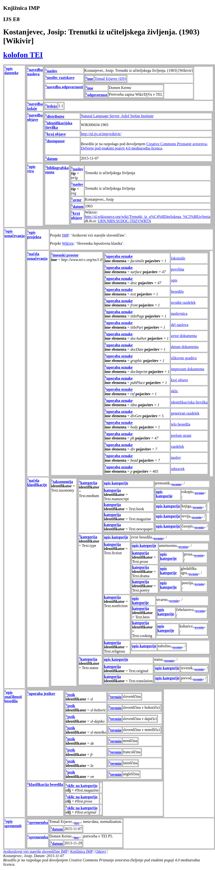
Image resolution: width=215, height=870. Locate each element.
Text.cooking (142, 636)
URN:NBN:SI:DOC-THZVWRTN (124, 221)
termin (176, 484)
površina (177, 269)
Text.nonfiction (116, 606)
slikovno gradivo (184, 358)
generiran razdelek (185, 413)
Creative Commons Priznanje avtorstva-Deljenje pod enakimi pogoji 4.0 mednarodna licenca (144, 146)
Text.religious (114, 651)
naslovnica (179, 313)
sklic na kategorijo (82, 786)
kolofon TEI (23, 54)
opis (174, 280)
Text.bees (142, 617)
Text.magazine (140, 519)
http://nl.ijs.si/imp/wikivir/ (101, 134)
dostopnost (56, 141)
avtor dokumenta (184, 336)
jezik (71, 695)
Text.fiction (113, 553)
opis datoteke (11, 70)
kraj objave (56, 134)
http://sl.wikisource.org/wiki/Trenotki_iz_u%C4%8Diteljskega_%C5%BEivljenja (147, 217)
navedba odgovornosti (65, 87)
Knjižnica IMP (81, 851)
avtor (77, 200)
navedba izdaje (35, 106)
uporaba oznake (119, 257)
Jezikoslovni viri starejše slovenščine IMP (35, 851)
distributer (56, 116)
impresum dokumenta (187, 369)
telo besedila (180, 424)
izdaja (52, 106)
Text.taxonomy (62, 490)
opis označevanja (14, 233)
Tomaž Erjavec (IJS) (110, 79)
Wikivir (68, 243)
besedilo (177, 291)
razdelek (177, 446)
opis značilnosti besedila (13, 696)
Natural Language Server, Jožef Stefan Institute (117, 116)
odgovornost (97, 95)
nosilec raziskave (60, 78)
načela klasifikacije (37, 482)
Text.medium (89, 496)
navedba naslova (35, 72)
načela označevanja (37, 256)
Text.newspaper (141, 529)
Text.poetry (141, 590)
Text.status (90, 668)
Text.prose (140, 562)
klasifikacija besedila (46, 785)
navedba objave (35, 117)
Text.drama (140, 576)
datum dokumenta (184, 347)
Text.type (89, 545)
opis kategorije (116, 483)
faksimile (178, 258)
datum (52, 159)
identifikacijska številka (189, 402)
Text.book (136, 509)
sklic (174, 391)
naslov (52, 71)
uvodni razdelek (183, 302)
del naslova (179, 325)
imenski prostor (66, 255)
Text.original (138, 671)
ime (90, 79)
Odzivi (101, 851)
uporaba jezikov (42, 694)
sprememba (38, 823)
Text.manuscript (116, 499)
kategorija (88, 483)
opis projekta (34, 235)
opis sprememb (13, 824)
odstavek (178, 469)
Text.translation (141, 681)
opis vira (31, 169)
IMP (65, 235)
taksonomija (63, 482)
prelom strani (181, 435)
